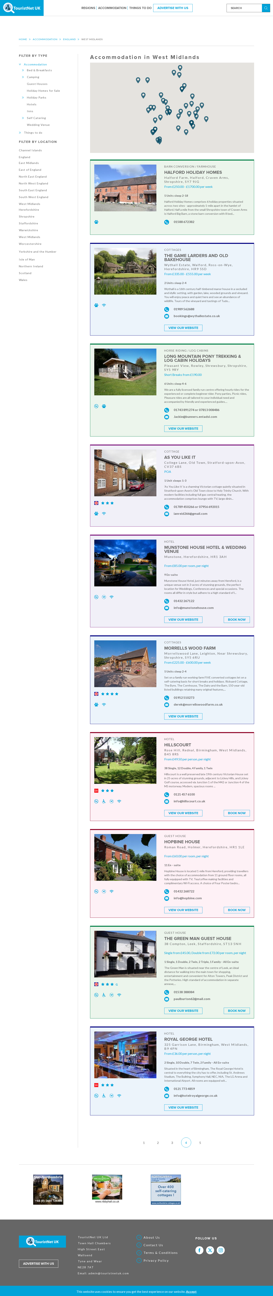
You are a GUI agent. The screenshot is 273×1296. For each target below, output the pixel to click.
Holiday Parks (36, 97)
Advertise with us (38, 1261)
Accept (191, 1291)
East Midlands (29, 163)
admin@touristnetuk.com (108, 1271)
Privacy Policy (156, 1258)
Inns (30, 111)
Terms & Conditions (161, 1250)
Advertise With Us (172, 8)
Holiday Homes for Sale (43, 90)
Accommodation (112, 8)
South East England (33, 190)
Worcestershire (30, 243)
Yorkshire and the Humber (37, 251)
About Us (152, 1235)
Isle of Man (27, 259)
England (69, 39)
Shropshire (27, 216)
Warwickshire (28, 230)
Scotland (25, 273)
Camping (33, 77)
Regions (88, 8)
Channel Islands (30, 150)
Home (23, 39)
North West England (33, 183)
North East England (33, 176)
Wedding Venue (38, 124)
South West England (33, 197)
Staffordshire (28, 223)
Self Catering (36, 118)
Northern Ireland (31, 266)
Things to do (140, 8)
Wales (23, 280)
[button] (206, 119)
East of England (30, 169)
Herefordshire (29, 209)
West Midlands (29, 203)
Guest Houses (37, 83)
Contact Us (153, 1243)
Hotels (32, 104)
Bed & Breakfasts (39, 70)
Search (266, 7)
